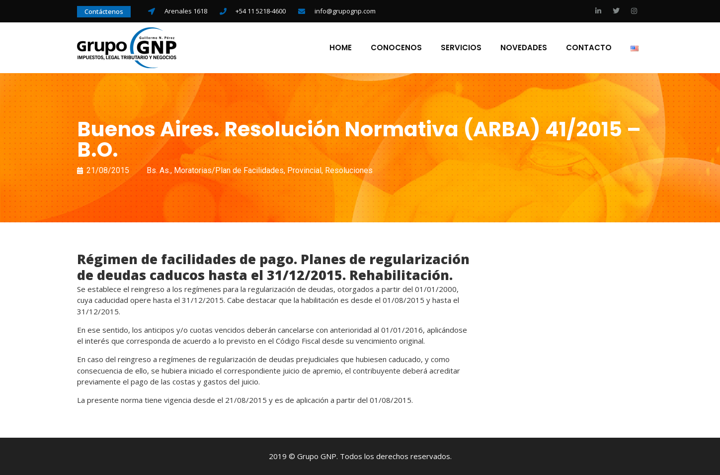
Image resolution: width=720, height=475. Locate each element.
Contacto (589, 48)
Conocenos (396, 48)
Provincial (304, 170)
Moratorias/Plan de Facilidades (229, 170)
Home (340, 48)
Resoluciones (349, 170)
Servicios (461, 48)
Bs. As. (158, 170)
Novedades (523, 48)
